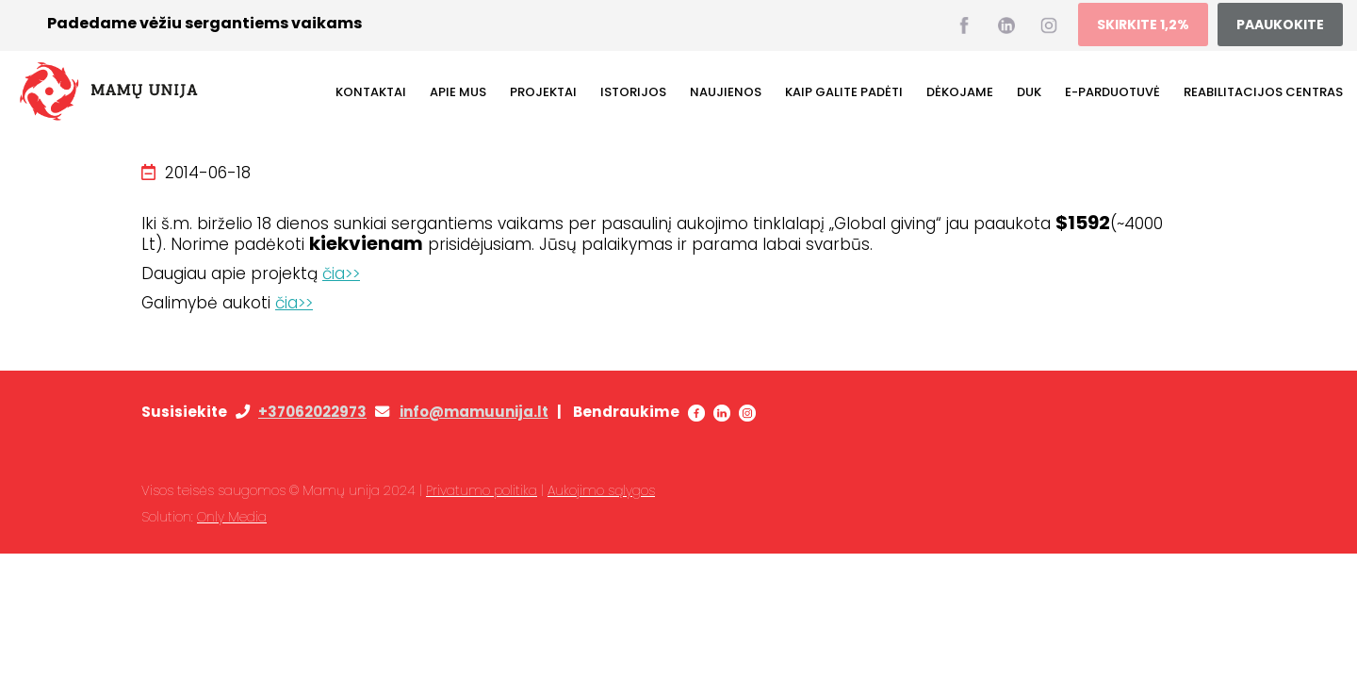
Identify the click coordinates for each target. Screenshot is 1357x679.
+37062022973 (312, 412)
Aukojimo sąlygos (601, 490)
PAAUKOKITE (1280, 24)
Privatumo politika (481, 490)
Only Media (232, 516)
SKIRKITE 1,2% (1143, 24)
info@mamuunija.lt (474, 412)
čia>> (341, 273)
